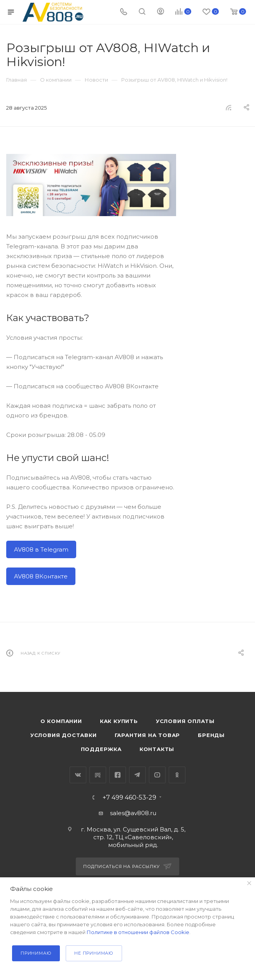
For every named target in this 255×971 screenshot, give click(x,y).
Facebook (117, 775)
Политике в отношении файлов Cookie (138, 932)
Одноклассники (177, 775)
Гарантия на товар (147, 735)
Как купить (119, 721)
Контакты (157, 749)
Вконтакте (78, 775)
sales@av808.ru (133, 813)
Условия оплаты (185, 721)
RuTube (97, 775)
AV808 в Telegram (41, 549)
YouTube (157, 775)
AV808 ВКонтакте (41, 576)
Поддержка (101, 749)
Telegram (137, 775)
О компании (61, 721)
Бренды (211, 735)
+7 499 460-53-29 (129, 798)
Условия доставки (63, 735)
